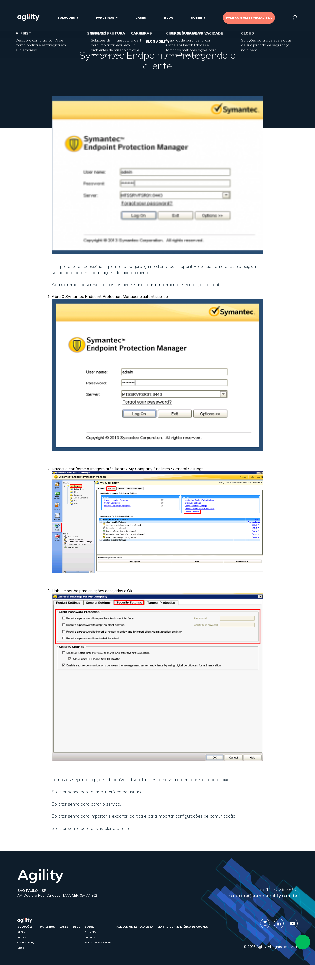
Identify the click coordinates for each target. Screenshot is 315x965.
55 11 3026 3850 (278, 889)
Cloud (20, 947)
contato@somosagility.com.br (263, 896)
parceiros (105, 17)
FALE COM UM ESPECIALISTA (249, 17)
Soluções (66, 17)
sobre (196, 17)
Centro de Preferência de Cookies (183, 926)
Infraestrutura (25, 937)
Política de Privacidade (98, 942)
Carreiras (90, 937)
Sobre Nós (90, 932)
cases (140, 17)
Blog (168, 17)
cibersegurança (26, 942)
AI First (21, 932)
